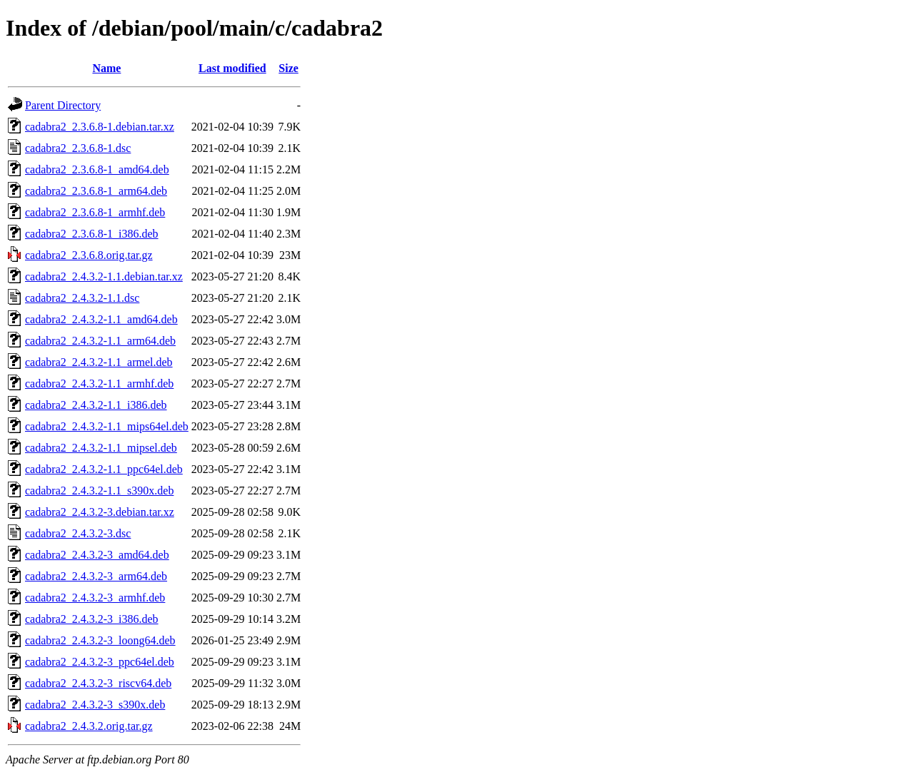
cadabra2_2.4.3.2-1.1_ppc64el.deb (104, 469)
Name (106, 68)
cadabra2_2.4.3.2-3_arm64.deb (96, 576)
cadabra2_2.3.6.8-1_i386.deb (92, 234)
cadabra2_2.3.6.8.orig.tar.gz (89, 255)
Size (288, 68)
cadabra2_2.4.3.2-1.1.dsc (82, 298)
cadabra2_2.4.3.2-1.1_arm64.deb (100, 341)
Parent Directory (63, 105)
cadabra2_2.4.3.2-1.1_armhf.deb (99, 383)
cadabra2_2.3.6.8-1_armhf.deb (95, 212)
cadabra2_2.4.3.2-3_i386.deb (92, 619)
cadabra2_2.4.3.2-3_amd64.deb (97, 555)
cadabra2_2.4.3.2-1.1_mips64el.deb (107, 426)
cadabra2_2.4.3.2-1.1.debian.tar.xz (104, 276)
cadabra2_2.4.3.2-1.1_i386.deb (96, 405)
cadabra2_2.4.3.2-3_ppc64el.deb (99, 662)
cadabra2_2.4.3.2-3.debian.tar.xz (99, 512)
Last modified (232, 68)
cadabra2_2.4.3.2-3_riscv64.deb (98, 683)
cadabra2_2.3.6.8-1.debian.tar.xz (99, 127)
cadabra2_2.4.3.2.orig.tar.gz (89, 726)
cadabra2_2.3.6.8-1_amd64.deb (97, 169)
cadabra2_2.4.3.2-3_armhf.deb (95, 597)
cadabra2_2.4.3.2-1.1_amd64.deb (101, 319)
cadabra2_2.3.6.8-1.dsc (78, 148)
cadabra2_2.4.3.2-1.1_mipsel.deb (101, 448)
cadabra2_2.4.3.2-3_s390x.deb (95, 705)
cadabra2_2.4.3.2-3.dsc (78, 533)
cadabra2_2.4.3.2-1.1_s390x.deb (99, 490)
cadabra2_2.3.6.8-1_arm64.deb (96, 191)
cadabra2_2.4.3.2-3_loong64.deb (100, 640)
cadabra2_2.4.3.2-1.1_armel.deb (99, 362)
